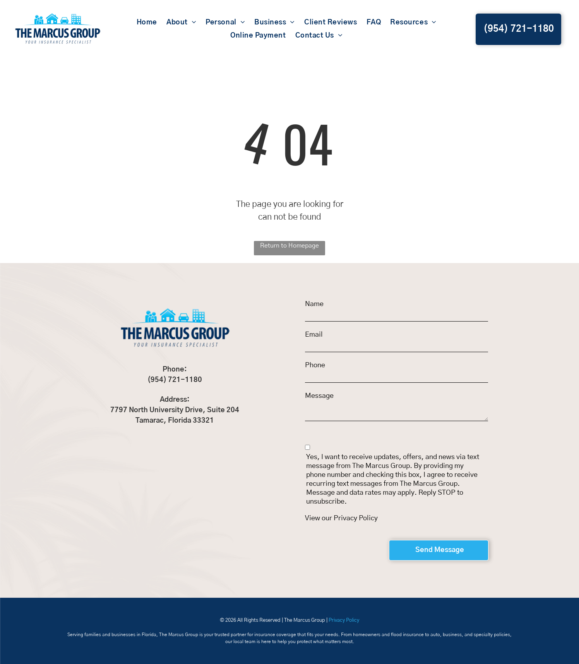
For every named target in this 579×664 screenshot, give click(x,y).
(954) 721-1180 (174, 380)
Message (319, 395)
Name (314, 304)
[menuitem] (147, 22)
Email (314, 334)
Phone (315, 365)
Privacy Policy (356, 518)
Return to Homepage (289, 246)
